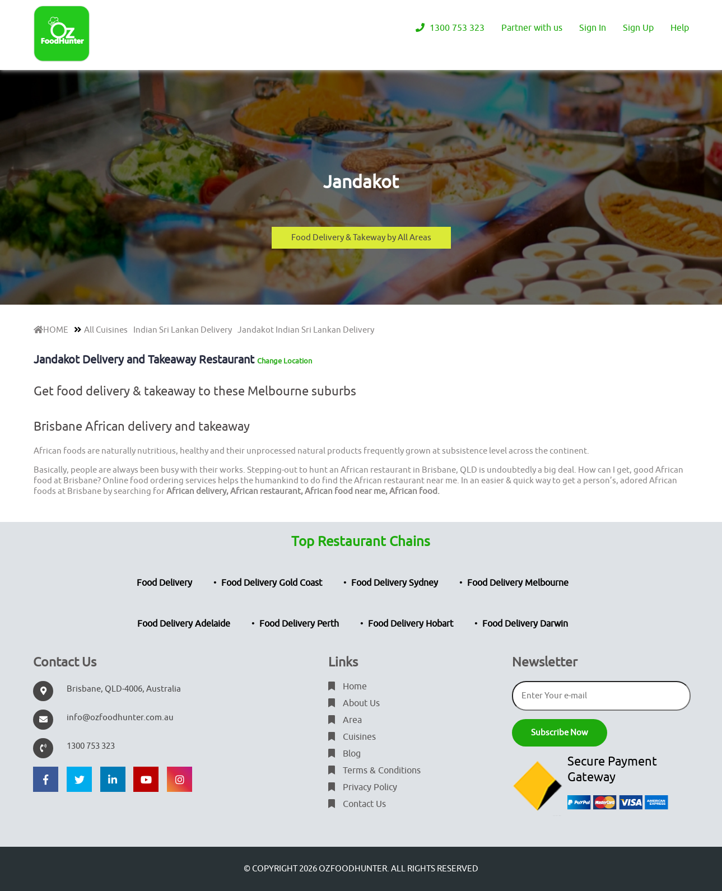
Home (347, 686)
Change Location (284, 361)
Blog (344, 753)
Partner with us (531, 28)
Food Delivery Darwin (525, 623)
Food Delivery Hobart (410, 623)
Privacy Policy (362, 787)
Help (679, 28)
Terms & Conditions (374, 770)
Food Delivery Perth (299, 623)
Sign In (592, 28)
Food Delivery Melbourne (518, 583)
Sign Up (638, 28)
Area (345, 720)
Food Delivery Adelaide (183, 623)
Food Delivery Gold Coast (271, 583)
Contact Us (357, 804)
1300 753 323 (450, 28)
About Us (354, 703)
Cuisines (352, 737)
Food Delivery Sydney (394, 583)
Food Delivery (164, 583)
